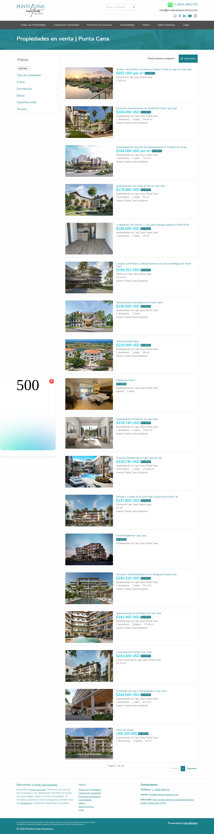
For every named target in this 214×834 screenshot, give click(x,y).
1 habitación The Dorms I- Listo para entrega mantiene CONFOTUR (152, 224)
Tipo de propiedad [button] (37, 75)
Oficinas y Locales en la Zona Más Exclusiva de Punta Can (147, 496)
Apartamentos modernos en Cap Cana (137, 419)
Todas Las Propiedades (33, 24)
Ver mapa (188, 58)
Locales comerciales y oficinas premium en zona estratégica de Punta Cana (153, 265)
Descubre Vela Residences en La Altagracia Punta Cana (146, 574)
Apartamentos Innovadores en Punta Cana (139, 302)
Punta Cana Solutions (46, 785)
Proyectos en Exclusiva (99, 24)
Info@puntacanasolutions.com (163, 794)
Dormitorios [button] (37, 89)
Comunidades (127, 24)
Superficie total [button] (37, 102)
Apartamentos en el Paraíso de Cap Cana (138, 613)
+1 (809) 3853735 (161, 789)
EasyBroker (190, 823)
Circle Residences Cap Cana (131, 535)
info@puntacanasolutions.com (179, 10)
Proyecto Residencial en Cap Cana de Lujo (139, 457)
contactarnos (26, 803)
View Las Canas (124, 729)
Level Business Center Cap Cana (133, 652)
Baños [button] (37, 95)
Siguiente (192, 768)
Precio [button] (37, 82)
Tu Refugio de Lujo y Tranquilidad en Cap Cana (141, 691)
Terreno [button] (37, 109)
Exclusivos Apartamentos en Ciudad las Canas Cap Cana (146, 108)
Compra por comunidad (66, 24)
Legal (186, 24)
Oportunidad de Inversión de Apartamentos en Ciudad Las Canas (151, 147)
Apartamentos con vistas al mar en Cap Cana (140, 186)
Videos (146, 24)
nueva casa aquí (37, 789)
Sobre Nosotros (166, 24)
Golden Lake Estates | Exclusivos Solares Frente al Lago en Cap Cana (154, 69)
